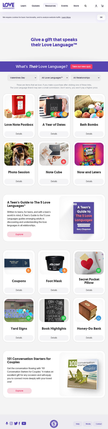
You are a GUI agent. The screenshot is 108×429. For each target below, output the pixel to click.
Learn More (66, 17)
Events (64, 5)
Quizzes (36, 5)
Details (19, 134)
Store (76, 5)
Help (77, 424)
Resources (50, 5)
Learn (23, 5)
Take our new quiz (81, 66)
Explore (19, 234)
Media (88, 424)
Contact (99, 424)
